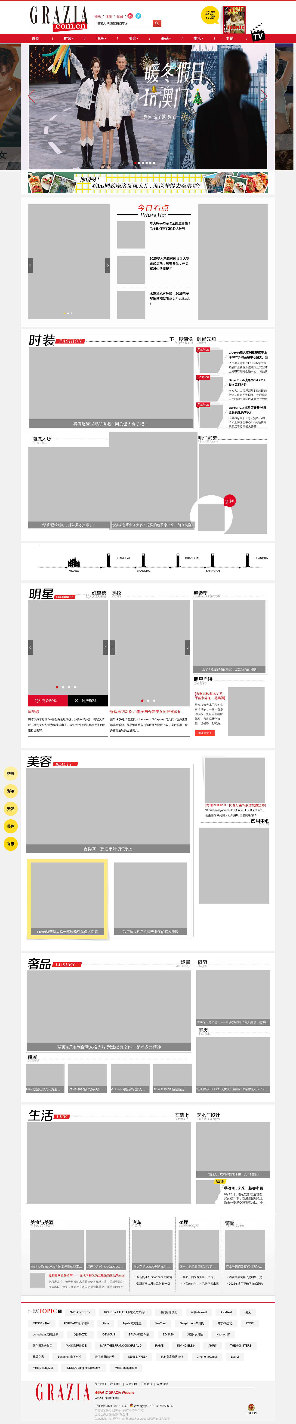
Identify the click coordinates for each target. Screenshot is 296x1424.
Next (107, 265)
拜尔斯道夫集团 (42, 1345)
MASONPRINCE (76, 1345)
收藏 (120, 16)
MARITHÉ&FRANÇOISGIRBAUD (120, 1345)
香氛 (10, 844)
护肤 (10, 774)
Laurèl (234, 1356)
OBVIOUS (109, 1334)
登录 (98, 16)
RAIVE (159, 1345)
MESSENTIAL (41, 1323)
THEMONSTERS (241, 1345)
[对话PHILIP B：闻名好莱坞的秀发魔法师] (235, 805)
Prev (30, 265)
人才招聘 (131, 1384)
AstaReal (226, 1312)
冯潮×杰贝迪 (195, 1334)
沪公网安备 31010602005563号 (151, 1405)
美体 (10, 826)
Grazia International (107, 1397)
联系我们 (115, 1384)
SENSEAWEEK (137, 1356)
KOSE (249, 1323)
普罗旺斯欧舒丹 (104, 1356)
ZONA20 (168, 1334)
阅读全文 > (204, 733)
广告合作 (146, 1384)
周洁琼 (33, 712)
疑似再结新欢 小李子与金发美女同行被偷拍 (145, 712)
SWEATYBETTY (80, 1312)
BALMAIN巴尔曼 (139, 1334)
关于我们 (100, 1384)
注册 (108, 16)
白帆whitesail (199, 1312)
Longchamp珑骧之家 (45, 1334)
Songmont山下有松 (69, 1356)
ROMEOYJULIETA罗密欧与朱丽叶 (125, 1312)
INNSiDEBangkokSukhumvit (84, 1367)
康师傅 (212, 1345)
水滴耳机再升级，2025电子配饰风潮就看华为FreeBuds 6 (170, 299)
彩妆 (10, 791)
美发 (10, 809)
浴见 (248, 1312)
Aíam (106, 1323)
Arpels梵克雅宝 (132, 1323)
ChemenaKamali (207, 1356)
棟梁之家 (38, 1356)
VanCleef (160, 1323)
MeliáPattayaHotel (126, 1367)
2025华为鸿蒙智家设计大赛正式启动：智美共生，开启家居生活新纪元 (169, 263)
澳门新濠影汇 (169, 1312)
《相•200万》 (80, 1334)
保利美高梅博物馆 (172, 1356)
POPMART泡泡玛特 (76, 1323)
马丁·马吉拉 (225, 1323)
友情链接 (162, 1384)
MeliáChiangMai (43, 1367)
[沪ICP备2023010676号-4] (111, 1406)
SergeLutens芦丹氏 (192, 1323)
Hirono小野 (223, 1334)
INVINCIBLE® (185, 1345)
